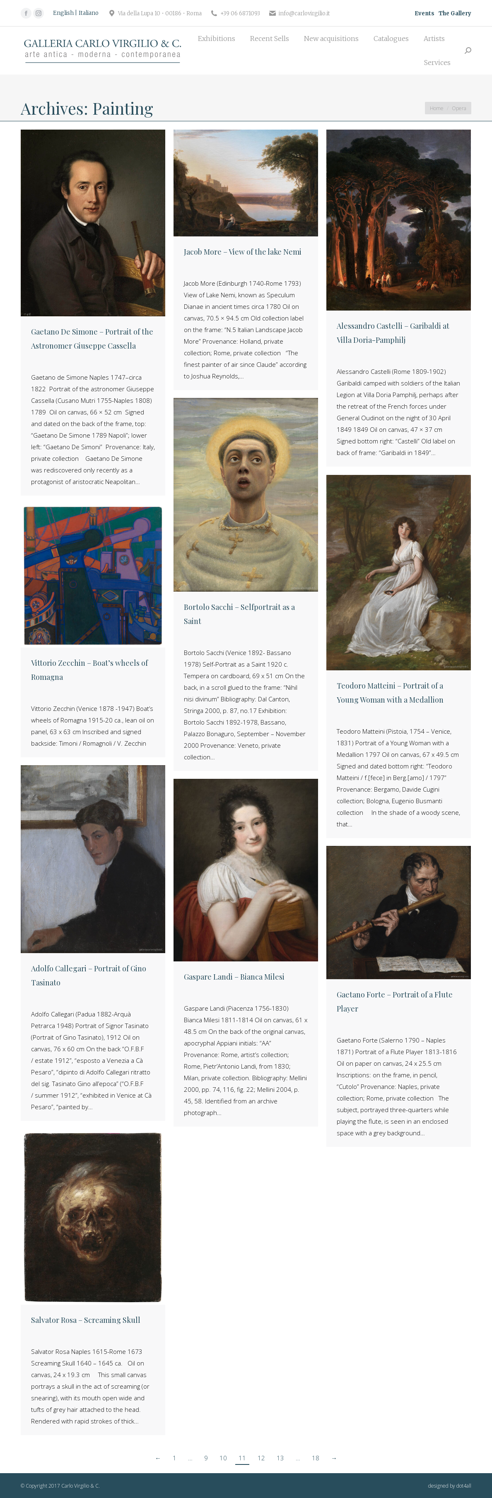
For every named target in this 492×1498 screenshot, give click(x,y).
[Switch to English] (65, 13)
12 (261, 1458)
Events (424, 13)
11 (242, 1458)
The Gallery (455, 13)
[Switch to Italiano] (88, 13)
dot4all (463, 1485)
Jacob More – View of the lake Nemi (242, 252)
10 (223, 1458)
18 (315, 1458)
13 (280, 1458)
